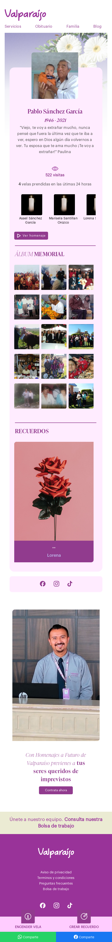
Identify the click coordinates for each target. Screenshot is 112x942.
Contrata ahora (56, 790)
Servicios (13, 26)
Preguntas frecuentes (56, 883)
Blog (97, 26)
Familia (72, 26)
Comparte (84, 937)
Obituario (43, 26)
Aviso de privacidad (56, 872)
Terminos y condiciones (55, 878)
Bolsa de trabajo (56, 889)
